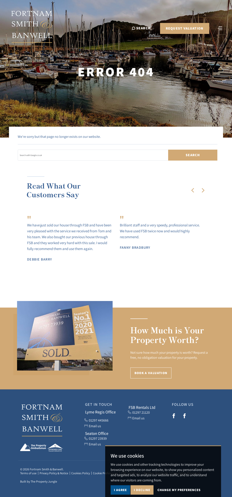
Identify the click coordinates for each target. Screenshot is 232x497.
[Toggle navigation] (220, 28)
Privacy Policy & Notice (54, 473)
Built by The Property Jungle (38, 481)
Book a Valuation (150, 373)
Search (193, 155)
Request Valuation (185, 28)
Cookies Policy (80, 473)
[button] (192, 190)
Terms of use (28, 473)
